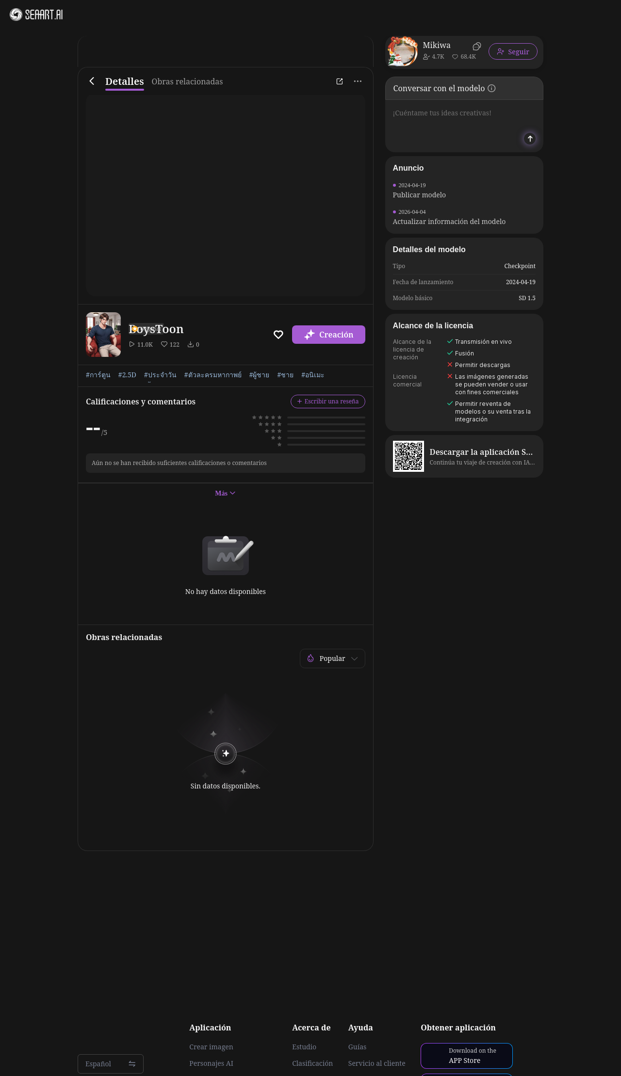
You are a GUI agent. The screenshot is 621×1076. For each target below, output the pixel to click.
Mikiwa (437, 45)
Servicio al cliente (377, 1063)
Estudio (304, 1047)
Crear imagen (211, 1047)
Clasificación (312, 1063)
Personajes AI (211, 1063)
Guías (357, 1047)
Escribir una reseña (328, 401)
